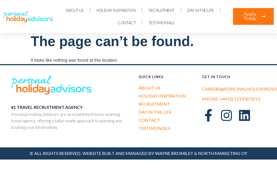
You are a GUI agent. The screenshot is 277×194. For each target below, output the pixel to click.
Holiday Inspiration (116, 10)
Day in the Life (200, 10)
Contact (127, 22)
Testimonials (161, 22)
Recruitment (161, 10)
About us (75, 10)
